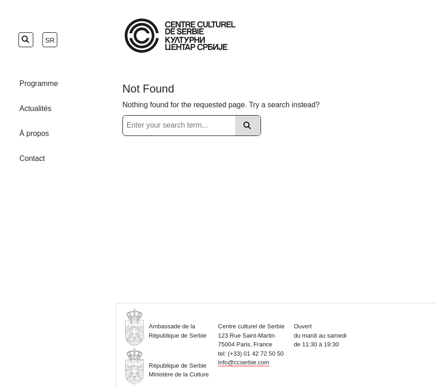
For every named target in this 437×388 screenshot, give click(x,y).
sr (50, 40)
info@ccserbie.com (243, 362)
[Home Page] (180, 35)
